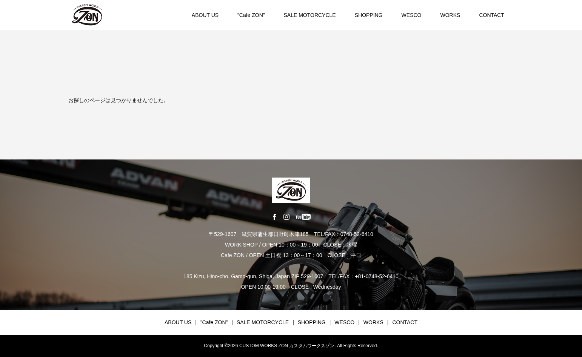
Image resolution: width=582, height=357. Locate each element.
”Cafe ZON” (251, 15)
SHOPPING (369, 15)
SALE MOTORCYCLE (309, 15)
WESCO (412, 15)
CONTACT (491, 15)
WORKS (450, 15)
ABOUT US (205, 15)
